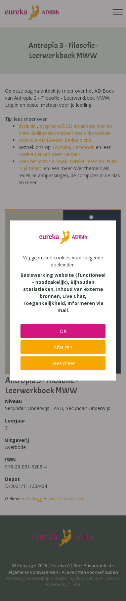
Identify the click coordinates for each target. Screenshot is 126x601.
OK (63, 331)
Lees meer (63, 363)
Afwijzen (63, 347)
